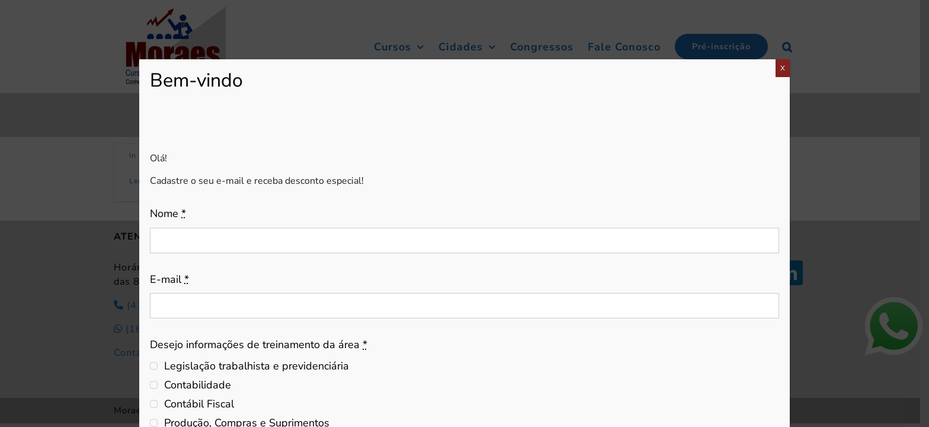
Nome (168, 213)
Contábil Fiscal (199, 404)
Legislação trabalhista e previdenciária (256, 366)
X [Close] (782, 68)
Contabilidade (197, 385)
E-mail (169, 279)
